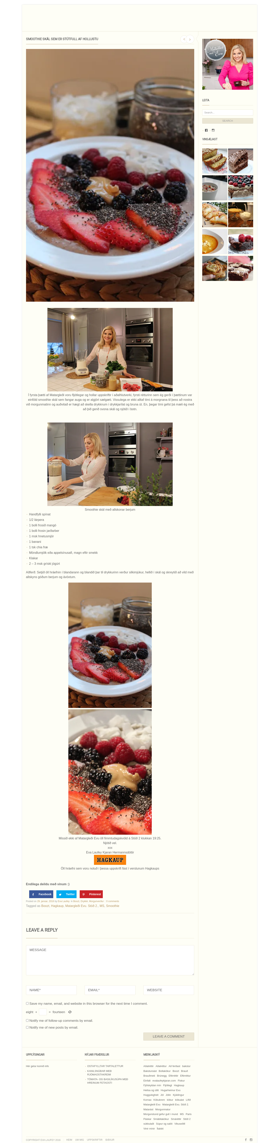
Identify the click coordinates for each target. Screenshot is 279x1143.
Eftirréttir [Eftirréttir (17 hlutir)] (173, 1075)
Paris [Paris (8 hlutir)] (189, 1114)
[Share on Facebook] (41, 894)
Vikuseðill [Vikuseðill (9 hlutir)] (179, 1123)
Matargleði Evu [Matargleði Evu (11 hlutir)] (152, 1104)
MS (102, 906)
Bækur (110, 1139)
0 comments (112, 901)
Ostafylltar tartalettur (105, 1066)
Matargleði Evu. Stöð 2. (81, 906)
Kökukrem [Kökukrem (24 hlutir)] (159, 1099)
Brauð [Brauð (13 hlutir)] (184, 1071)
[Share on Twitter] (66, 894)
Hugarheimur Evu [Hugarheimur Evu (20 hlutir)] (171, 1090)
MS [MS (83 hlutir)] (182, 1114)
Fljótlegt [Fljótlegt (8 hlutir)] (167, 1085)
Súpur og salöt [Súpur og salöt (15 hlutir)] (164, 1123)
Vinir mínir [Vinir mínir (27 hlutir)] (149, 1128)
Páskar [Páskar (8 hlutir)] (147, 1119)
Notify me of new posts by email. (53, 1027)
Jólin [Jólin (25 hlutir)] (168, 1094)
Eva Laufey (64, 901)
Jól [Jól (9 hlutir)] (162, 1094)
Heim (69, 1139)
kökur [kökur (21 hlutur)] (170, 1099)
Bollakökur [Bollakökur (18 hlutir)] (165, 1071)
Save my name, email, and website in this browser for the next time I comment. (88, 1003)
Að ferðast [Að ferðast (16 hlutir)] (174, 1066)
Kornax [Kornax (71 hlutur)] (148, 1099)
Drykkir (84, 901)
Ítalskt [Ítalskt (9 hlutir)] (160, 1128)
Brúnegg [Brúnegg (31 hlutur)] (162, 1075)
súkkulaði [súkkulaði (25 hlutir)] (149, 1123)
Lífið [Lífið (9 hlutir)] (188, 1099)
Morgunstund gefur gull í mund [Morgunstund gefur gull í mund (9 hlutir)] (161, 1114)
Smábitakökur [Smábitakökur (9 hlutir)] (161, 1119)
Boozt (76, 901)
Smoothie (112, 906)
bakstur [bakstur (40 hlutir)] (186, 1066)
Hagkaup (57, 906)
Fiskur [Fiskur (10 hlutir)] (181, 1080)
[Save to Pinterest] (91, 894)
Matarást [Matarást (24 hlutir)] (148, 1109)
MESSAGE (110, 960)
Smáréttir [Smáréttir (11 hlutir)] (176, 1119)
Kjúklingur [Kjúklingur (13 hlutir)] (178, 1094)
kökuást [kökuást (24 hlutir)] (179, 1099)
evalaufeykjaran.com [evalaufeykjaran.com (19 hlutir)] (164, 1080)
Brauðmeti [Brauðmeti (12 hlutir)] (149, 1075)
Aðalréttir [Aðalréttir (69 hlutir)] (149, 1066)
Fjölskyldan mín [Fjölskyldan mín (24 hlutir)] (152, 1085)
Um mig (79, 1139)
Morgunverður (96, 901)
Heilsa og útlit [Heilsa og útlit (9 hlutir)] (151, 1090)
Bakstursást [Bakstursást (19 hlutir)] (150, 1071)
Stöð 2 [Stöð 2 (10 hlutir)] (187, 1119)
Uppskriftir (94, 1139)
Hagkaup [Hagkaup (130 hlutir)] (179, 1085)
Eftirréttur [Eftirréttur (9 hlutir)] (185, 1075)
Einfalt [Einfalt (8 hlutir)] (147, 1080)
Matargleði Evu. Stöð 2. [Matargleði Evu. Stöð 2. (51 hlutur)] (175, 1104)
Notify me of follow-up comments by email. (61, 1021)
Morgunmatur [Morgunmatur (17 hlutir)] (162, 1109)
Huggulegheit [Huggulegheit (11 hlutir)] (151, 1094)
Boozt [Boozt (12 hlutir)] (175, 1071)
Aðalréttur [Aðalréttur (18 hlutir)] (161, 1066)
